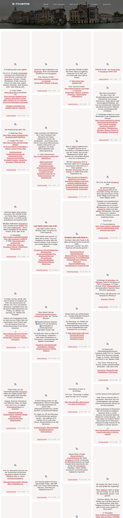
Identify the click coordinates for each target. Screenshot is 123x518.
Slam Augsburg (58, 5)
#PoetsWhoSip (46, 259)
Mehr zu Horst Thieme (78, 5)
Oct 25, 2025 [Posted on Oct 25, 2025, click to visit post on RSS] (53, 271)
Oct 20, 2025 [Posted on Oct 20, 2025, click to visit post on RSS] (21, 429)
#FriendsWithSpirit (82, 259)
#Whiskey (83, 261)
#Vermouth (77, 263)
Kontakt (95, 5)
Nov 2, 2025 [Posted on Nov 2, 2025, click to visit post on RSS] (52, 91)
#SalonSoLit (46, 265)
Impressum (107, 5)
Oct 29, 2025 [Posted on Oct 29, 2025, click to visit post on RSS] (21, 257)
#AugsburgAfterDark (46, 257)
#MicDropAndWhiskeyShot (46, 255)
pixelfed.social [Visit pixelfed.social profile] (42, 271)
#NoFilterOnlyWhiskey (46, 263)
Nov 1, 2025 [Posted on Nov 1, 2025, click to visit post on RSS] (52, 186)
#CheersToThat (83, 266)
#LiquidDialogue (71, 266)
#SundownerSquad (77, 253)
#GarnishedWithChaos (77, 264)
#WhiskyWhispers (76, 255)
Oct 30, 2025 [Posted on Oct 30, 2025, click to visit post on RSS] (21, 171)
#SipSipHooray (69, 259)
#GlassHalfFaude (73, 261)
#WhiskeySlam (46, 253)
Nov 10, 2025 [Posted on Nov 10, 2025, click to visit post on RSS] (21, 116)
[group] (28, 116)
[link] (15, 65)
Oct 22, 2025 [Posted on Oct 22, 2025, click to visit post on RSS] (21, 348)
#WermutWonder (71, 257)
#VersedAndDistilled (46, 261)
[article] (15, 75)
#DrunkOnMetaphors (50, 251)
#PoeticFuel (38, 251)
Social (45, 5)
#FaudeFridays (83, 257)
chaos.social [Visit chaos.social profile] (11, 116)
